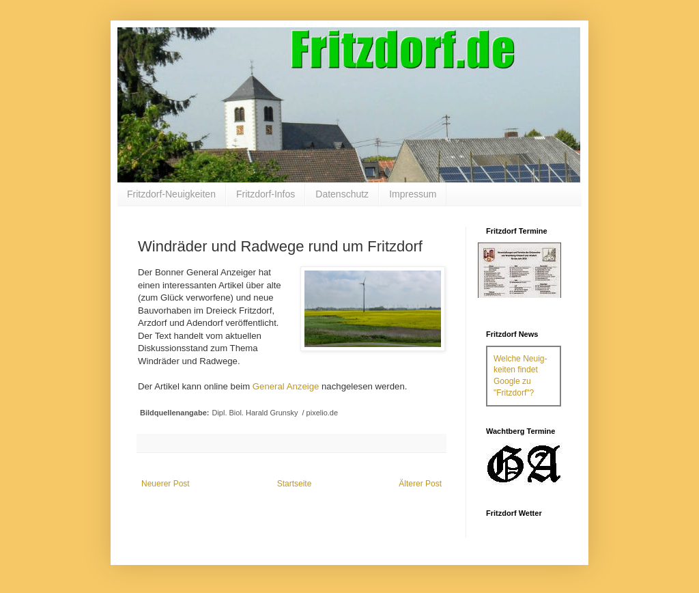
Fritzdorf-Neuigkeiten (171, 194)
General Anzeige (286, 386)
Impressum (412, 194)
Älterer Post (420, 483)
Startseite (294, 483)
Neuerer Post (165, 483)
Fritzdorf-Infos (265, 194)
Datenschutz (342, 194)
